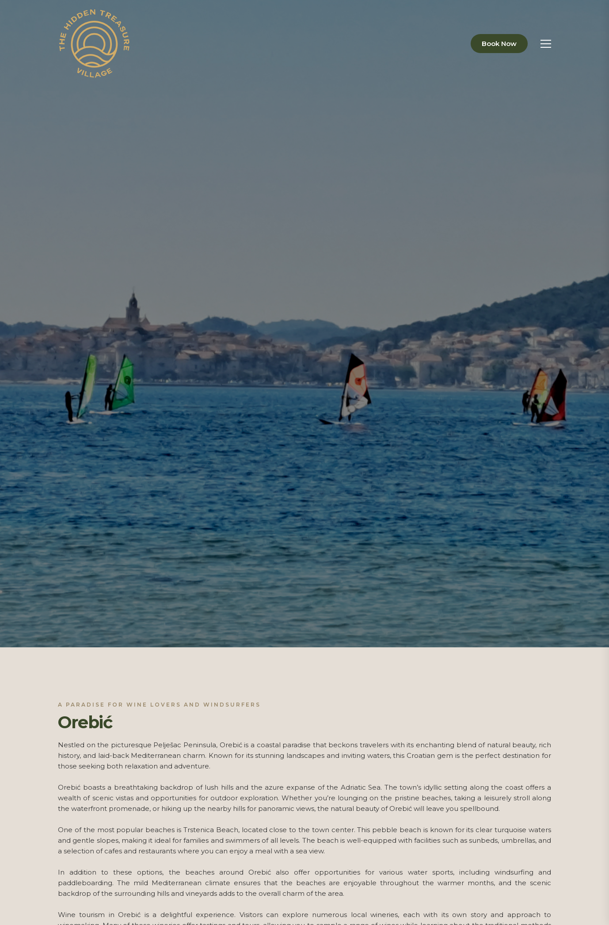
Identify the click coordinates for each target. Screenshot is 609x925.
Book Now (499, 43)
